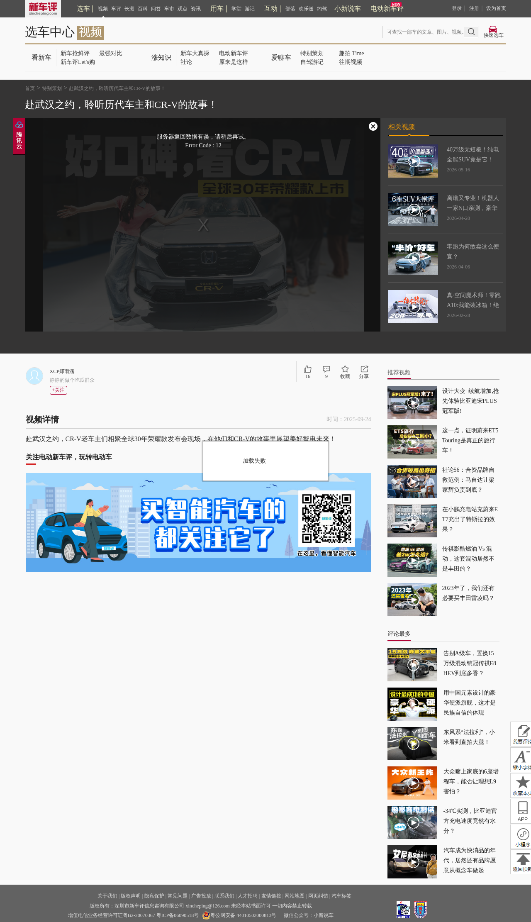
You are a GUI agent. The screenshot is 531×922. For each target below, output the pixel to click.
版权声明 (131, 896)
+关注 (58, 390)
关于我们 (107, 896)
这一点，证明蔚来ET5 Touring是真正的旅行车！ (470, 440)
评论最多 (399, 634)
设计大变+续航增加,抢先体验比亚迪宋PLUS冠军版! (470, 401)
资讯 (196, 9)
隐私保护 (154, 896)
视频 (103, 9)
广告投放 (201, 896)
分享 (364, 376)
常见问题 (178, 896)
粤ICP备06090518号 (177, 915)
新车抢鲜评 (75, 53)
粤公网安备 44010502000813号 (239, 915)
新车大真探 (194, 53)
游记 (250, 9)
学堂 (236, 9)
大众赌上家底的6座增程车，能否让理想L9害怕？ (471, 781)
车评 (116, 9)
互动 (271, 8)
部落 (290, 9)
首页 (30, 88)
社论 (186, 62)
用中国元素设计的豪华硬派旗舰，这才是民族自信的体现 (469, 703)
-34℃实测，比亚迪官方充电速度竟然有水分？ (470, 821)
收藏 (345, 376)
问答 (156, 9)
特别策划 (312, 53)
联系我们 (224, 896)
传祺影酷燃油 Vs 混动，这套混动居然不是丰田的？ (468, 559)
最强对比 (110, 53)
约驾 (322, 9)
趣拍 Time (351, 53)
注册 (474, 8)
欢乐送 (306, 9)
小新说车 (347, 8)
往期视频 (350, 62)
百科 (143, 9)
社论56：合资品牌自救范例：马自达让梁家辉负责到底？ (468, 480)
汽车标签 (341, 896)
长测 (129, 9)
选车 (83, 8)
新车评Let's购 (78, 62)
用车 (217, 8)
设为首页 (496, 8)
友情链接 (271, 896)
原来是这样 (233, 62)
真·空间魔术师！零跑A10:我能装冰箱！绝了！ (474, 305)
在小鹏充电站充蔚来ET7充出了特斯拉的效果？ (470, 519)
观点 (183, 9)
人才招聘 (248, 896)
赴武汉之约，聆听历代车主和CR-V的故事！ (117, 88)
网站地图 (294, 896)
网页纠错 (318, 896)
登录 (457, 8)
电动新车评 (387, 8)
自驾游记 (312, 62)
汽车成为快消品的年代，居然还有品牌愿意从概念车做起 (469, 860)
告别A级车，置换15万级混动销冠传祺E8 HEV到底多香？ (470, 663)
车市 (169, 9)
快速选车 (494, 35)
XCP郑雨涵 (62, 371)
